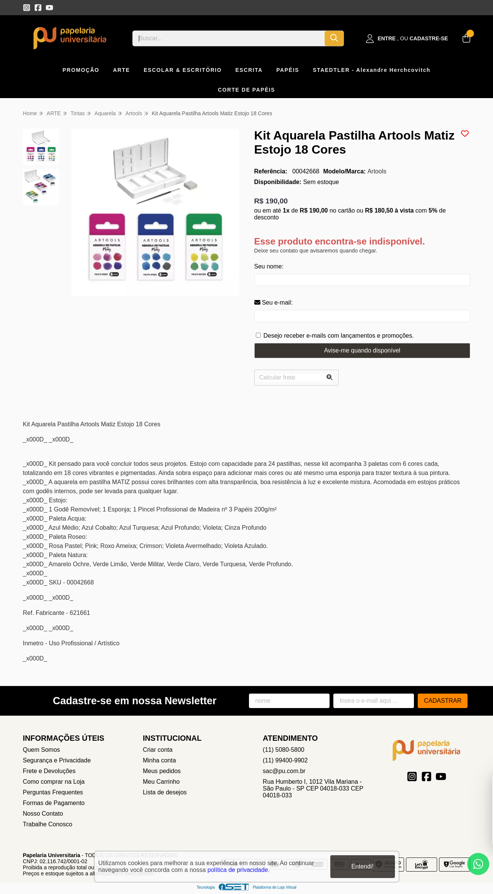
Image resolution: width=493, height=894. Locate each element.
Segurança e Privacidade (57, 760)
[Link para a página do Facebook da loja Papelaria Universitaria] (38, 7)
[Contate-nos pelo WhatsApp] (478, 864)
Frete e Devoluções (49, 771)
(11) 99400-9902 (285, 760)
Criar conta (158, 749)
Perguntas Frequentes (53, 792)
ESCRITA (249, 70)
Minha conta (159, 760)
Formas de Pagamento (54, 803)
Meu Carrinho (161, 781)
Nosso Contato (43, 813)
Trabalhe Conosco (47, 824)
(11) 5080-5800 (283, 749)
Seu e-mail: (273, 302)
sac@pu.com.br (284, 771)
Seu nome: (269, 266)
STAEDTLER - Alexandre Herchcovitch (372, 70)
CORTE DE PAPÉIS (246, 90)
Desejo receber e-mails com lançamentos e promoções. (338, 335)
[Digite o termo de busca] (229, 38)
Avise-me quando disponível (362, 350)
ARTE (121, 70)
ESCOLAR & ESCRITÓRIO (183, 70)
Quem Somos (41, 749)
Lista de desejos (165, 792)
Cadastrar (442, 700)
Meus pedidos (162, 771)
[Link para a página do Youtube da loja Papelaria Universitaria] (49, 7)
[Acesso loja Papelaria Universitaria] (407, 38)
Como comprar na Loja (54, 781)
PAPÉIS (287, 70)
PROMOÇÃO (81, 70)
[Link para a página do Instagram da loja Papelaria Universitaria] (26, 7)
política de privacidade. (239, 870)
